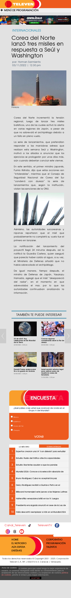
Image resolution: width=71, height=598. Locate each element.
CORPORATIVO (54, 539)
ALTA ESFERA (18, 546)
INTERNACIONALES (26, 30)
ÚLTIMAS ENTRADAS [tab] (54, 447)
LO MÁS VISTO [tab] (24, 447)
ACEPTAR (35, 578)
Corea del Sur (17, 426)
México (15, 417)
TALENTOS (51, 546)
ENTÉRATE (17, 550)
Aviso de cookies (9, 568)
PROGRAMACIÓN (55, 543)
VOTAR (39, 436)
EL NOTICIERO (19, 543)
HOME (15, 539)
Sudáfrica (15, 422)
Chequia (15, 430)
